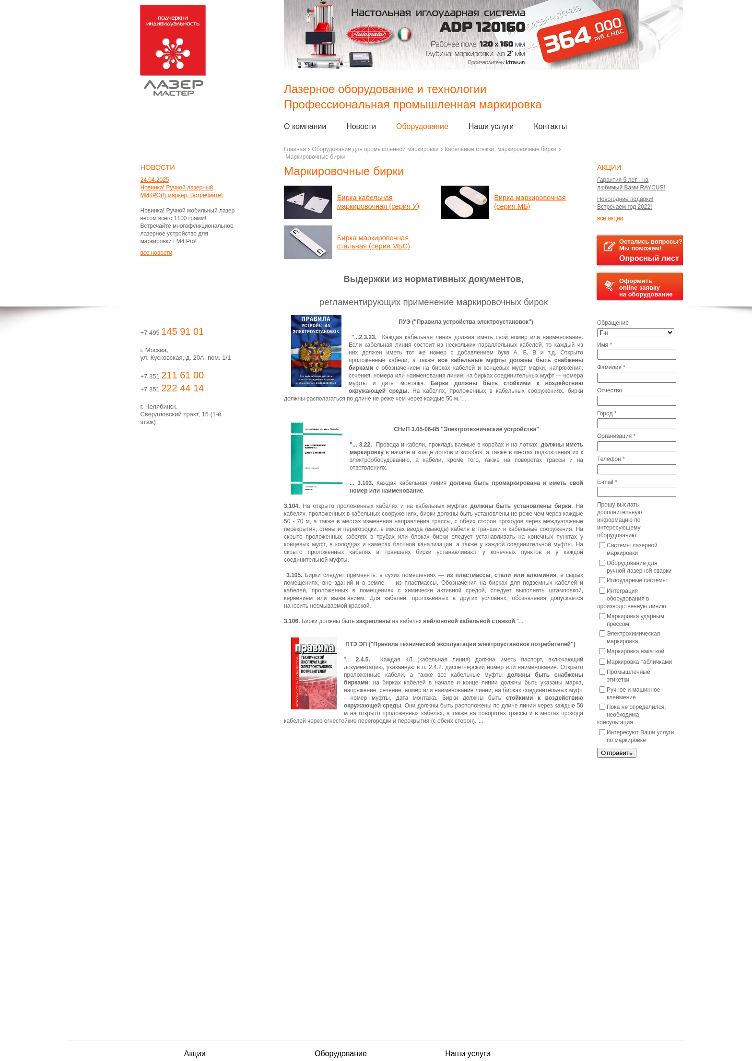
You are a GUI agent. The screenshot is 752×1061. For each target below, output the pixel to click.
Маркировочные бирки (315, 156)
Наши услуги (491, 126)
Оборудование (422, 126)
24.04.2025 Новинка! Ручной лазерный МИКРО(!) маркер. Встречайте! (181, 188)
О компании (305, 126)
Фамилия (611, 367)
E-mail (607, 482)
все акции (610, 218)
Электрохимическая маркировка (629, 637)
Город (606, 413)
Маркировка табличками (635, 662)
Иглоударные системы (633, 580)
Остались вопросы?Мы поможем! (643, 250)
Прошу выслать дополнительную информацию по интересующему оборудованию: (619, 520)
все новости (156, 252)
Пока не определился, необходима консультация (631, 715)
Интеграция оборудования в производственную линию (631, 599)
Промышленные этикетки (624, 676)
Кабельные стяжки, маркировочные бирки (500, 149)
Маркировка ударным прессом (631, 620)
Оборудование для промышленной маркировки (375, 149)
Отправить (617, 752)
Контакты (550, 126)
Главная (295, 149)
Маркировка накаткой (631, 651)
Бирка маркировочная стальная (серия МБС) (373, 242)
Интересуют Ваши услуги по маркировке (636, 736)
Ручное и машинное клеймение (629, 693)
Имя (604, 345)
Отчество (609, 390)
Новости (361, 126)
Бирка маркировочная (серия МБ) (529, 202)
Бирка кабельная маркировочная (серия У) (378, 202)
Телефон (611, 459)
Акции (195, 1053)
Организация (616, 436)
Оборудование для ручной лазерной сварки (635, 567)
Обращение (613, 322)
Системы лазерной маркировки (628, 549)
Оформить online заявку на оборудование (638, 287)
